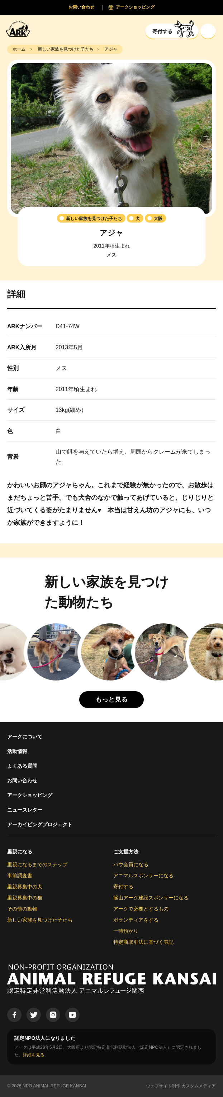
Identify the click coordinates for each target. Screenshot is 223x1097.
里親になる (19, 851)
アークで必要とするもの (141, 909)
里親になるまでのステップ (37, 864)
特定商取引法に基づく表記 (143, 942)
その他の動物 (22, 909)
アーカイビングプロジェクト (39, 824)
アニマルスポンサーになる (143, 875)
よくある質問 (22, 766)
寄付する (123, 886)
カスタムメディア (198, 1085)
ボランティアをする (135, 920)
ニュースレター (24, 810)
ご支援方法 (125, 851)
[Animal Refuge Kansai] (19, 28)
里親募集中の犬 (24, 886)
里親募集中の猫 (24, 898)
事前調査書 (19, 875)
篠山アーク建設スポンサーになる (151, 898)
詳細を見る (33, 1054)
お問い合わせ (22, 780)
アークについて (24, 736)
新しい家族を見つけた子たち (39, 920)
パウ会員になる (130, 864)
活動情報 (17, 751)
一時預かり (125, 931)
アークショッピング (29, 795)
